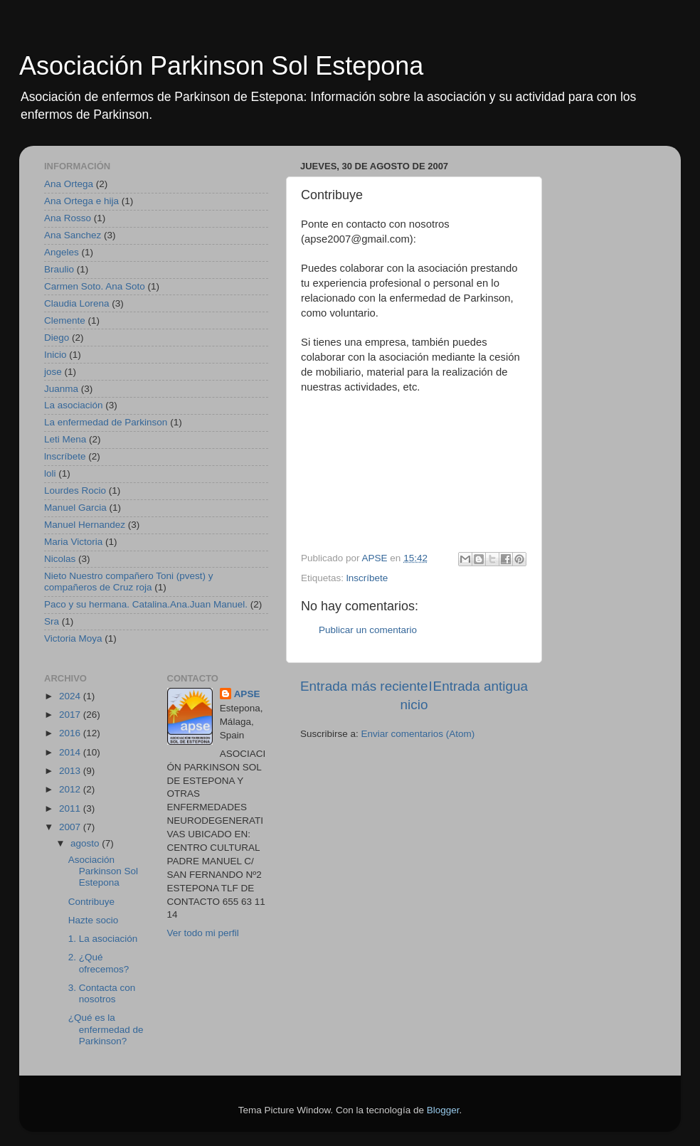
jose (53, 371)
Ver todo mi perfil (203, 933)
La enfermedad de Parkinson (105, 422)
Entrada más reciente (364, 686)
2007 (71, 827)
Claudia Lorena (77, 303)
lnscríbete (367, 578)
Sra (51, 621)
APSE (247, 694)
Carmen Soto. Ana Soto (94, 286)
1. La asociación (103, 938)
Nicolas (59, 558)
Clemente (64, 320)
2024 (71, 696)
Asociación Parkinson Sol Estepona (221, 65)
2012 (71, 789)
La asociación (73, 405)
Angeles (61, 252)
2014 (71, 752)
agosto (86, 843)
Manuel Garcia (75, 507)
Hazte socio (93, 920)
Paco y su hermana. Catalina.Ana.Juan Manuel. (146, 604)
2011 (71, 808)
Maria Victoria (73, 541)
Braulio (59, 269)
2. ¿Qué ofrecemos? (98, 963)
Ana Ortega (68, 184)
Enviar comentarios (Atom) (418, 733)
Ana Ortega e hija (81, 201)
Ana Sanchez (72, 235)
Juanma (61, 388)
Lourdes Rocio (75, 490)
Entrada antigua (480, 686)
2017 (71, 714)
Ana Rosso (67, 218)
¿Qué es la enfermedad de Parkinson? (106, 1029)
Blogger (443, 1110)
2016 (71, 733)
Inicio (55, 354)
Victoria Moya (73, 638)
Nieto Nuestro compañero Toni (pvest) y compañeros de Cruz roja (128, 582)
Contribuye (91, 901)
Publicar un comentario (368, 630)
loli (50, 473)
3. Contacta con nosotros (102, 993)
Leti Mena (65, 439)
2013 (71, 770)
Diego (56, 337)
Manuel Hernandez (84, 524)
